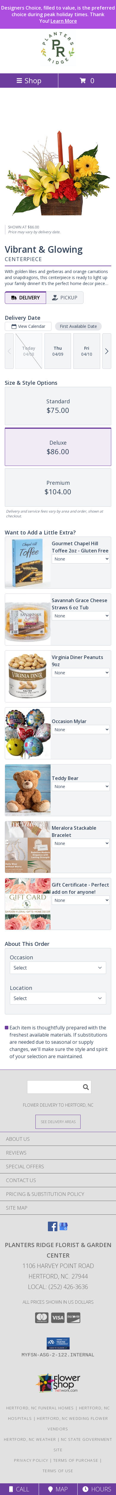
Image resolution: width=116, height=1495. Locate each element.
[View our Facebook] (52, 1229)
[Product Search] (59, 1087)
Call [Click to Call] (19, 1489)
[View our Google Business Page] (63, 1229)
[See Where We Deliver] (58, 1121)
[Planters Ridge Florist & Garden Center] (58, 64)
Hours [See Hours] (96, 1489)
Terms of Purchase (75, 1460)
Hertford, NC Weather (30, 1439)
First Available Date (78, 326)
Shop (28, 80)
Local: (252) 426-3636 (58, 1287)
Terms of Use (58, 1470)
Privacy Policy (31, 1460)
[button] (58, 1343)
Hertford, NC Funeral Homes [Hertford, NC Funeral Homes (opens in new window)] (40, 1408)
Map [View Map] (58, 1489)
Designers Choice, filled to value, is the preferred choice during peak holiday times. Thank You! (58, 14)
